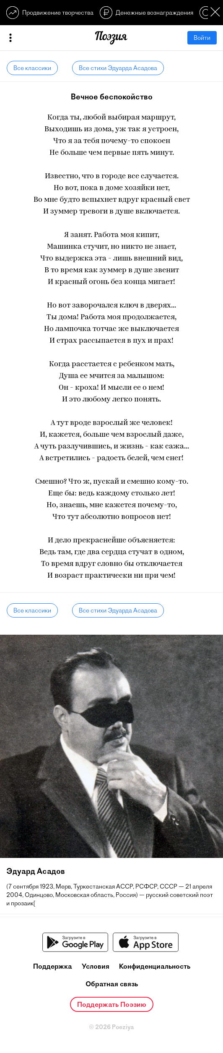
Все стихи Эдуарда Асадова (118, 68)
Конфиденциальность (154, 966)
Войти (202, 38)
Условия (95, 966)
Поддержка (52, 966)
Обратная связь (112, 984)
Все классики (32, 68)
